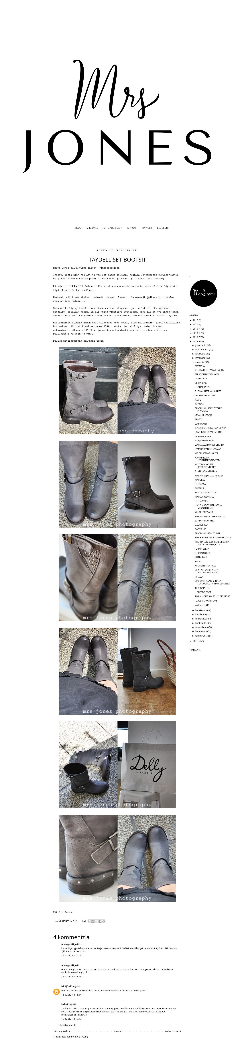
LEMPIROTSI (201, 423)
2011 (195, 641)
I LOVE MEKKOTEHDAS (206, 600)
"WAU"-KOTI (201, 365)
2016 (195, 324)
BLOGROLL (162, 227)
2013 (195, 337)
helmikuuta (201, 631)
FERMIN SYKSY (202, 548)
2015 (195, 328)
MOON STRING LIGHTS (206, 453)
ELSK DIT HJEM (202, 604)
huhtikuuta (201, 623)
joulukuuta (201, 345)
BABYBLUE (200, 529)
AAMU (198, 399)
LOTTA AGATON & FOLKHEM (209, 444)
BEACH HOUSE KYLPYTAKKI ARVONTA (208, 409)
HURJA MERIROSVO (204, 440)
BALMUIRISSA (201, 524)
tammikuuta (201, 635)
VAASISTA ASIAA (203, 436)
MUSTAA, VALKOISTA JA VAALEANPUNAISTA (207, 571)
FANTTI (198, 419)
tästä (100, 341)
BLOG (78, 227)
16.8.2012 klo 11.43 (71, 976)
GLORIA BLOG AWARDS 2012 (209, 370)
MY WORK (147, 227)
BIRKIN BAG (201, 382)
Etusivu (117, 1031)
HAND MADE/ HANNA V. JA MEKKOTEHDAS (208, 506)
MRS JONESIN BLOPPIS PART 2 (210, 516)
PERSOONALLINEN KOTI (207, 374)
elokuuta (200, 362)
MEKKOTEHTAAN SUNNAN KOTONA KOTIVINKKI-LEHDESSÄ (212, 582)
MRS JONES (92, 227)
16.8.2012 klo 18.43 (71, 1018)
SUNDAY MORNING (205, 520)
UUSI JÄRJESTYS (202, 387)
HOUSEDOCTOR (203, 592)
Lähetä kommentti (67, 1025)
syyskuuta (200, 357)
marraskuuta (202, 349)
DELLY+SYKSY (201, 501)
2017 (195, 320)
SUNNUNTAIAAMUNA (206, 471)
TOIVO (198, 561)
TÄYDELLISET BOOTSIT (206, 492)
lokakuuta (200, 353)
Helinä (64, 1004)
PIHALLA (199, 576)
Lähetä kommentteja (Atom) (73, 1036)
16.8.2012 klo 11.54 (71, 994)
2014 (195, 333)
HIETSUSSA (200, 484)
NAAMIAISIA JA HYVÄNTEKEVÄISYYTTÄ (208, 459)
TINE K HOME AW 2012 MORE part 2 (213, 537)
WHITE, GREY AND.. (204, 512)
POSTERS (199, 488)
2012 (195, 341)
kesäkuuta (200, 614)
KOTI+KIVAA (201, 557)
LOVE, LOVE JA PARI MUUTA (209, 432)
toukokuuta (201, 618)
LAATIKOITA (201, 378)
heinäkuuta (201, 610)
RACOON (199, 404)
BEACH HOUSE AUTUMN (207, 533)
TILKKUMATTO (202, 588)
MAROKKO (200, 479)
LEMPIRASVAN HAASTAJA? (208, 449)
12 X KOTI (132, 227)
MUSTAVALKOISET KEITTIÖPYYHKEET (205, 465)
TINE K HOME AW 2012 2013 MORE (212, 596)
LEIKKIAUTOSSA (202, 552)
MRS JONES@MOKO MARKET (209, 475)
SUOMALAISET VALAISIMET (208, 391)
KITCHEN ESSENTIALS (205, 565)
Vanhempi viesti (173, 1031)
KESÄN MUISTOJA (203, 415)
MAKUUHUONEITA (204, 496)
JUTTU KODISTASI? (112, 227)
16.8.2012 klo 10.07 (71, 955)
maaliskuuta (201, 627)
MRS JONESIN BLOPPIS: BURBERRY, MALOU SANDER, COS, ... (212, 543)
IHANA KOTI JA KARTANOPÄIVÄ (210, 427)
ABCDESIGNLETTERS (205, 395)
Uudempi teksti (62, 1031)
